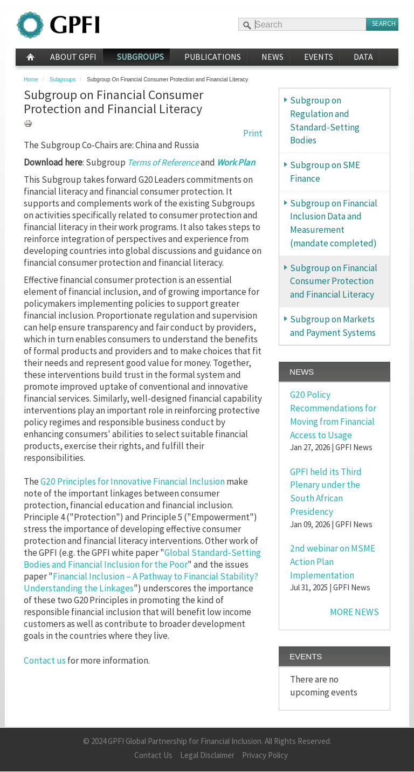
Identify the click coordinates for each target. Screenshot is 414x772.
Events (318, 56)
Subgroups (140, 56)
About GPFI (73, 56)
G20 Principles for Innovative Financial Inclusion (132, 481)
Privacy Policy (265, 755)
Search (384, 23)
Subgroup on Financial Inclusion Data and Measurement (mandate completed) (333, 223)
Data (363, 56)
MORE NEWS (354, 612)
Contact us (45, 660)
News (272, 56)
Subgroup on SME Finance (325, 171)
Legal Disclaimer (207, 755)
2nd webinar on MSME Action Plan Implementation (332, 561)
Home (26, 57)
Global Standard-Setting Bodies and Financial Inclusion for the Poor (142, 558)
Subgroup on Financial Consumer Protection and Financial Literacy (333, 281)
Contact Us (153, 755)
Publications (212, 56)
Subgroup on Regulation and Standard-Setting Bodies (325, 120)
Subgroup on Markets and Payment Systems (333, 326)
